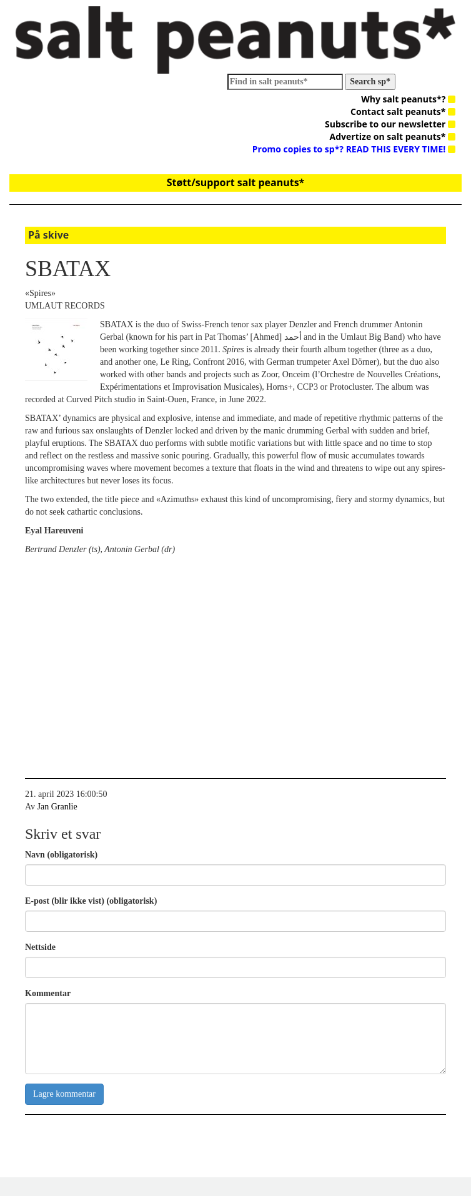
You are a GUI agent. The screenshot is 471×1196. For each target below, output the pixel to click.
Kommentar (48, 993)
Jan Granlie (57, 806)
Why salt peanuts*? (408, 99)
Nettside (40, 947)
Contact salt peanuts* (402, 111)
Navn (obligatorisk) (61, 854)
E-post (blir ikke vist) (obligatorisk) (91, 901)
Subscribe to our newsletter (390, 124)
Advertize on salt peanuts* (392, 136)
